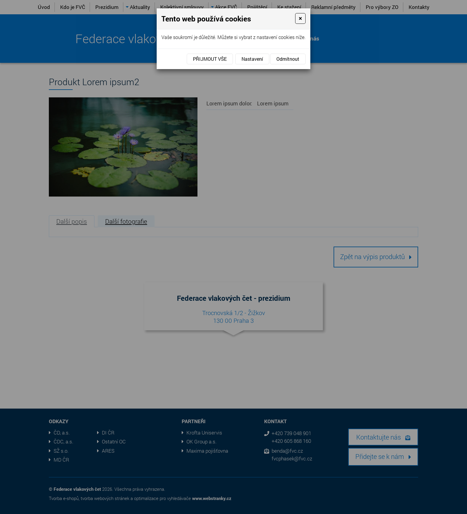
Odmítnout (287, 59)
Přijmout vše (210, 59)
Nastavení (252, 59)
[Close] (300, 18)
